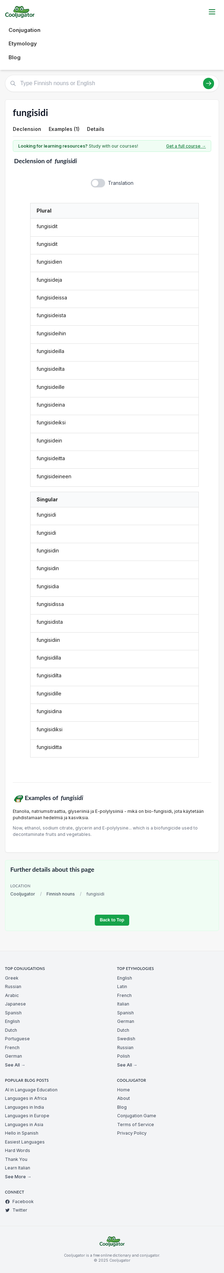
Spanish (13, 1012)
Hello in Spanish (21, 1133)
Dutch (11, 1030)
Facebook (19, 1201)
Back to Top (112, 919)
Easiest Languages (25, 1142)
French (12, 1047)
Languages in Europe (27, 1115)
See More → (18, 1176)
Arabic (12, 995)
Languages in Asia (24, 1124)
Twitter (16, 1210)
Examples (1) (64, 129)
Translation (120, 183)
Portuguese (17, 1038)
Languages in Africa (26, 1098)
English (12, 1021)
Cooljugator (22, 894)
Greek (11, 978)
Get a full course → (186, 146)
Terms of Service (135, 1124)
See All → (15, 1065)
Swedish (126, 1038)
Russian (13, 986)
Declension (27, 129)
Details (95, 129)
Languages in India (24, 1107)
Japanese (15, 1004)
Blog (15, 57)
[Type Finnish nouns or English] (112, 83)
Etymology (23, 43)
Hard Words (17, 1150)
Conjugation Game (136, 1115)
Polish (123, 1056)
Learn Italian (17, 1167)
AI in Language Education (31, 1089)
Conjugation (24, 30)
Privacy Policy (132, 1133)
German (13, 1056)
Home (123, 1089)
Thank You (16, 1159)
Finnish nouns (61, 894)
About (123, 1098)
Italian (123, 1004)
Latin (122, 986)
